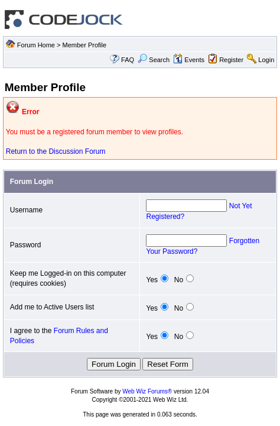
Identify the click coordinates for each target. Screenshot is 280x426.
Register (231, 59)
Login (266, 59)
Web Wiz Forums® (147, 391)
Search (154, 59)
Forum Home (36, 45)
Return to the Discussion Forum (56, 151)
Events (188, 59)
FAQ (127, 59)
